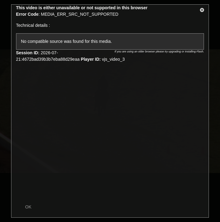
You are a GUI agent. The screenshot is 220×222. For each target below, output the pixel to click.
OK (28, 206)
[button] (202, 11)
